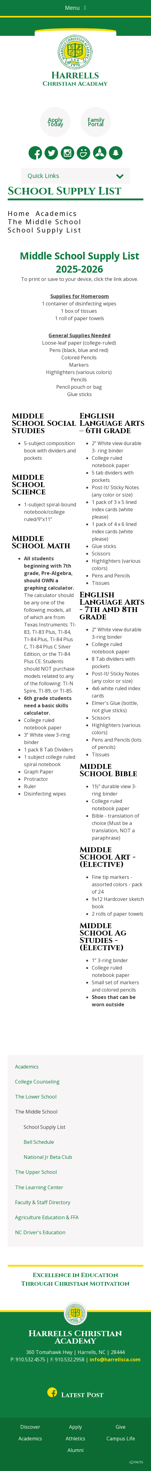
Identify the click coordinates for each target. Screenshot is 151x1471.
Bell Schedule (39, 1142)
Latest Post (75, 1395)
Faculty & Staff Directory (42, 1202)
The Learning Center (39, 1187)
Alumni (75, 1450)
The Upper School (36, 1172)
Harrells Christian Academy (75, 1337)
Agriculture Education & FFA (47, 1217)
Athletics (75, 1438)
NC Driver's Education (40, 1232)
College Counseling (37, 1081)
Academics (56, 213)
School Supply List (45, 229)
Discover (30, 1427)
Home (19, 213)
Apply (75, 1427)
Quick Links (43, 176)
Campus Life (120, 1438)
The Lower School (35, 1096)
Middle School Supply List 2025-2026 (79, 262)
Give (121, 1427)
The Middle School (45, 221)
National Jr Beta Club (48, 1157)
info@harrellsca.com (115, 1359)
